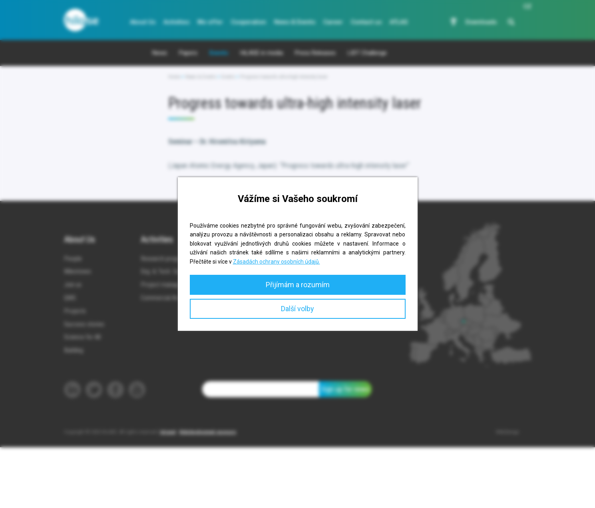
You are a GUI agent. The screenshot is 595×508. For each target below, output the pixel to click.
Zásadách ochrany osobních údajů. (276, 261)
